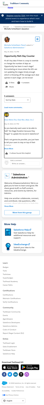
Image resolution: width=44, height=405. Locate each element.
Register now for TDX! (16, 15)
